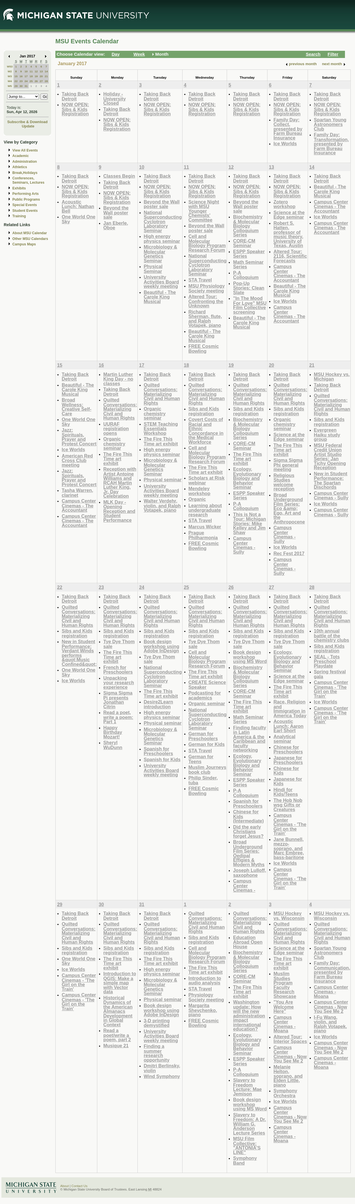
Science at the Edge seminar (289, 215)
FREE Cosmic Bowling (204, 349)
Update (28, 126)
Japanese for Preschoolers (288, 760)
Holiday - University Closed (114, 98)
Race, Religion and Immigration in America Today (289, 708)
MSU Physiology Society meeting (207, 288)
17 (26, 76)
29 (16, 86)
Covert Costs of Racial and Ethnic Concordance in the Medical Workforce (206, 431)
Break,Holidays (25, 173)
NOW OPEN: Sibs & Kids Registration (75, 109)
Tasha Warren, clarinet (77, 493)
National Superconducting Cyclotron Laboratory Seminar (163, 221)
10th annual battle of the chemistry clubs (331, 635)
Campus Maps (24, 244)
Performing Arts (25, 194)
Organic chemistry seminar (114, 443)
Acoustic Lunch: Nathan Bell (78, 206)
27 (41, 81)
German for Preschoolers (203, 736)
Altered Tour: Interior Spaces (290, 1039)
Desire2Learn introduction (158, 704)
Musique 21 (116, 1045)
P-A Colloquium (246, 275)
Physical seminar (163, 479)
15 (16, 76)
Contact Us (79, 1186)
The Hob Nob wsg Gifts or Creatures (287, 805)
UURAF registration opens (116, 428)
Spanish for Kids (162, 759)
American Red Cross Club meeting (77, 460)
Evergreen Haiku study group (327, 434)
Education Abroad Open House (247, 942)
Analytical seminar (284, 739)
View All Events (25, 150)
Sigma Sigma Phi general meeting (287, 464)
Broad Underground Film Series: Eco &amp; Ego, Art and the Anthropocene (289, 508)
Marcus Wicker (205, 526)
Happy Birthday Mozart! (112, 732)
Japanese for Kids (287, 781)
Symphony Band (245, 1160)
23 (21, 81)
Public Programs (26, 199)
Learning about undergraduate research (205, 510)
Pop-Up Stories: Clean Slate (248, 288)
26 (36, 81)
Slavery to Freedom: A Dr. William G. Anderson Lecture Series (249, 1123)
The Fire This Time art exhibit (117, 458)
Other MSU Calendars (30, 239)
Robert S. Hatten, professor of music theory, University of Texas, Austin (288, 234)
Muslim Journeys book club (207, 770)
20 (41, 76)
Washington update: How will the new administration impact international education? (249, 1015)
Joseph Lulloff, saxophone (249, 873)
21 (46, 76)
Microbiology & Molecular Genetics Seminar (160, 253)
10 (26, 71)
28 (46, 81)
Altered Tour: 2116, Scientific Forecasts (290, 256)
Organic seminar (207, 703)
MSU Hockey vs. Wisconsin (288, 916)
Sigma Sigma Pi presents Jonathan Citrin (117, 699)
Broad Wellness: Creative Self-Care (76, 406)
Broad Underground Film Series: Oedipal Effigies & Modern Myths (249, 853)
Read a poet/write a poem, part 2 (117, 1035)
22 (16, 81)
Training (19, 216)
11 (31, 71)
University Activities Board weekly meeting (161, 281)
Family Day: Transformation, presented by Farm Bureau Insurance (331, 143)
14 (46, 71)
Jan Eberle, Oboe (115, 225)
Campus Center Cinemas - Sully (244, 545)
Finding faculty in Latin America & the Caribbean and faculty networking (249, 739)
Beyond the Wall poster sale (116, 212)
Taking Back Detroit (75, 96)
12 (36, 71)
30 (21, 86)
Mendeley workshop (199, 491)
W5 (10, 86)
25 (31, 81)
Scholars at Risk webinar (207, 480)
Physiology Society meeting (206, 997)
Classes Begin (119, 176)
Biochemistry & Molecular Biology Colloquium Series (247, 225)
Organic (197, 499)
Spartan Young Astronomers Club (330, 124)
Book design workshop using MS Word (250, 656)
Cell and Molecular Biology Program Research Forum (207, 243)
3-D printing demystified (157, 1023)
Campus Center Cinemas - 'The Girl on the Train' (289, 824)
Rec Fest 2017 (288, 553)
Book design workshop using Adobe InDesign (161, 646)
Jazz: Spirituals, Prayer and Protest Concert (79, 436)
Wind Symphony (162, 1076)
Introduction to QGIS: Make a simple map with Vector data (119, 982)
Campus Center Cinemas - (244, 885)
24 (26, 81)
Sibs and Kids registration (204, 411)
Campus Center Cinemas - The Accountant (289, 273)
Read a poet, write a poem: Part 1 (118, 717)
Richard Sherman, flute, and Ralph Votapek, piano (205, 318)
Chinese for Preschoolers (288, 749)
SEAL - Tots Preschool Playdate (327, 661)
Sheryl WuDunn (112, 745)
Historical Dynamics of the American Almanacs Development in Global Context (118, 1011)
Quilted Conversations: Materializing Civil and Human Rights (120, 408)
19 (36, 76)
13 (41, 71)
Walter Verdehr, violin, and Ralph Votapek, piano (162, 505)
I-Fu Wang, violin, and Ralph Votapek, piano (330, 1024)
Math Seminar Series (248, 264)
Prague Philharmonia (203, 535)
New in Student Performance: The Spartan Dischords (331, 480)
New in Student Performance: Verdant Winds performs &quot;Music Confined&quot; (79, 653)
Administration (24, 162)
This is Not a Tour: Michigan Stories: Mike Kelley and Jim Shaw (249, 523)
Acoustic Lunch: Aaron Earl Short (288, 726)
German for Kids (207, 744)
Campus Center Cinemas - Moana (284, 1024)
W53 (10, 66)
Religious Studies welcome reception (283, 482)
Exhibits (19, 188)
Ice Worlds (285, 143)
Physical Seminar (153, 269)
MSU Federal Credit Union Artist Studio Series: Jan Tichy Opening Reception (330, 456)
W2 (10, 71)
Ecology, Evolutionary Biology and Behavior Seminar (247, 478)
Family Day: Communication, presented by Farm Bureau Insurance (332, 972)
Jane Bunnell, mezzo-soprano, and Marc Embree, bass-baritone (288, 848)
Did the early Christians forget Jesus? (248, 831)
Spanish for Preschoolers (158, 751)
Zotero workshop (284, 204)
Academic (20, 156)
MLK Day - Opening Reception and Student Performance (119, 511)
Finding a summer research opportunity (157, 1053)
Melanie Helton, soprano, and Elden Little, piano (287, 1075)
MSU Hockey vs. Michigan (332, 377)
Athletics (19, 167)
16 (21, 76)
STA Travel (200, 279)
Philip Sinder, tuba (203, 780)
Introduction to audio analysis (205, 981)
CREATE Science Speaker (207, 685)
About (64, 1186)
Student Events (25, 211)
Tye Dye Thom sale (119, 644)
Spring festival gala (330, 674)
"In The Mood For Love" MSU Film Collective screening (249, 305)
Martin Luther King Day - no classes (118, 379)
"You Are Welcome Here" (283, 1006)
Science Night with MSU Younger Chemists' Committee (204, 210)
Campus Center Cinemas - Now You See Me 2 (290, 1054)
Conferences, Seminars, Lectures (28, 180)
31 (26, 86)
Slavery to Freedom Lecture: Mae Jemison (247, 1086)
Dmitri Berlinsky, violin (162, 1068)
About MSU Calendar (29, 233)
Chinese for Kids (286, 771)
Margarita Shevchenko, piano (203, 1010)
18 (31, 76)
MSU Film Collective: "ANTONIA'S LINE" (247, 1145)
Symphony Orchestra (285, 1093)
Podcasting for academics (205, 695)
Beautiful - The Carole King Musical (160, 297)
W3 (10, 76)
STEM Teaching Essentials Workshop (161, 428)
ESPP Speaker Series (249, 254)
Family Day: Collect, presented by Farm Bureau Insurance (287, 128)
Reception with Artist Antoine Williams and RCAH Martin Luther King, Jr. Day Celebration (119, 482)
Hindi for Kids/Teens (285, 792)
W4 (10, 81)
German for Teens (201, 759)
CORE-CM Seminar (244, 243)
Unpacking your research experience (118, 682)
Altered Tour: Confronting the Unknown (206, 301)
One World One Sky (78, 219)
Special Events (24, 205)
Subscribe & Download (27, 122)
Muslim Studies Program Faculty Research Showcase (284, 985)
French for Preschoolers (118, 670)
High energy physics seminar (162, 239)
